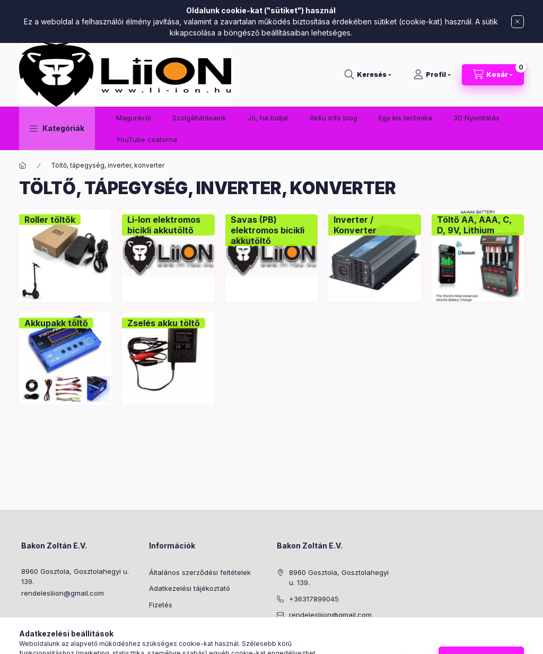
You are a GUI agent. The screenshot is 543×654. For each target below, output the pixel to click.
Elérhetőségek (172, 637)
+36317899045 (314, 599)
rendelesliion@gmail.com (62, 593)
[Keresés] (368, 74)
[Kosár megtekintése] (493, 74)
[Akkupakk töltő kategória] (56, 323)
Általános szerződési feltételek (200, 572)
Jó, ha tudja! (268, 118)
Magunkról (133, 118)
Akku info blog (333, 118)
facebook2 (322, 641)
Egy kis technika (405, 118)
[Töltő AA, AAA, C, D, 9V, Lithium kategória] (478, 225)
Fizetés (160, 604)
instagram (301, 641)
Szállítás (162, 620)
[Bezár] (517, 21)
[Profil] (432, 74)
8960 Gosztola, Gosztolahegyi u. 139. (75, 576)
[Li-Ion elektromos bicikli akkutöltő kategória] (168, 225)
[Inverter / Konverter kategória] (374, 225)
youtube (343, 641)
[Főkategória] (23, 165)
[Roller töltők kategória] (49, 219)
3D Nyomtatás (476, 118)
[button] (57, 128)
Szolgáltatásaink (199, 118)
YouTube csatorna (146, 139)
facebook (280, 641)
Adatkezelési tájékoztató (189, 588)
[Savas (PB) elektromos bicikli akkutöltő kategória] (271, 230)
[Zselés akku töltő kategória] (163, 323)
